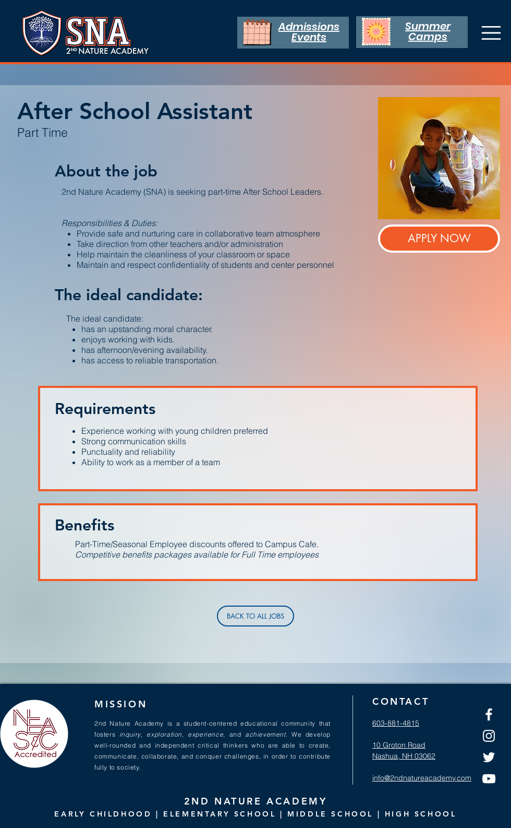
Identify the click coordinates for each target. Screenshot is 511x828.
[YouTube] (489, 779)
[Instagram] (489, 736)
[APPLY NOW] (439, 238)
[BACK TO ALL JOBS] (255, 616)
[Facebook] (489, 714)
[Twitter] (489, 757)
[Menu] (491, 33)
